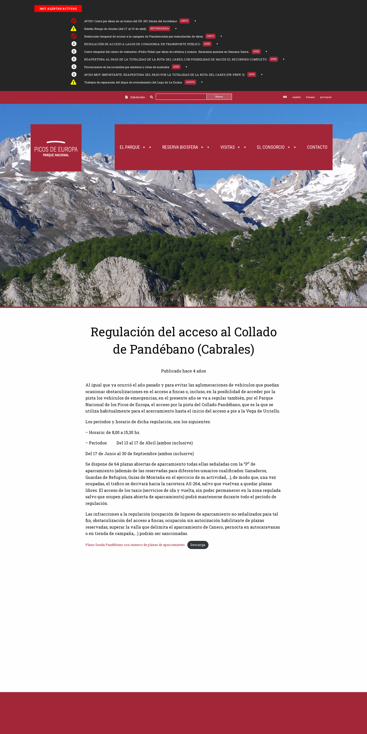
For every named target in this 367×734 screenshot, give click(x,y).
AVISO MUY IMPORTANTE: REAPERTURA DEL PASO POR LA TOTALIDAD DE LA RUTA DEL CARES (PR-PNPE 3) (164, 75)
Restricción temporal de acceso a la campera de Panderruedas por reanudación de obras (143, 36)
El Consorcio (277, 147)
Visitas (233, 147)
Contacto (317, 147)
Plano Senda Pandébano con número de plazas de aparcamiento (135, 545)
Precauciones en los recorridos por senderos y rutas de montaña (126, 67)
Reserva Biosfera (186, 147)
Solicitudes (137, 97)
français (310, 97)
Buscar (219, 96)
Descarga (197, 545)
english (296, 97)
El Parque (136, 147)
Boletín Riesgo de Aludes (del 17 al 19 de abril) (115, 29)
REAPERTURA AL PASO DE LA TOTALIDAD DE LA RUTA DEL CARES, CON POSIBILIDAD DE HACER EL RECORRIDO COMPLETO (175, 59)
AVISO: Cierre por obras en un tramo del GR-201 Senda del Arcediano (130, 21)
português (326, 97)
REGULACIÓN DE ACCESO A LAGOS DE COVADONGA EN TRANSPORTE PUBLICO (142, 44)
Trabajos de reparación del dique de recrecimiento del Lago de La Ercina (133, 82)
